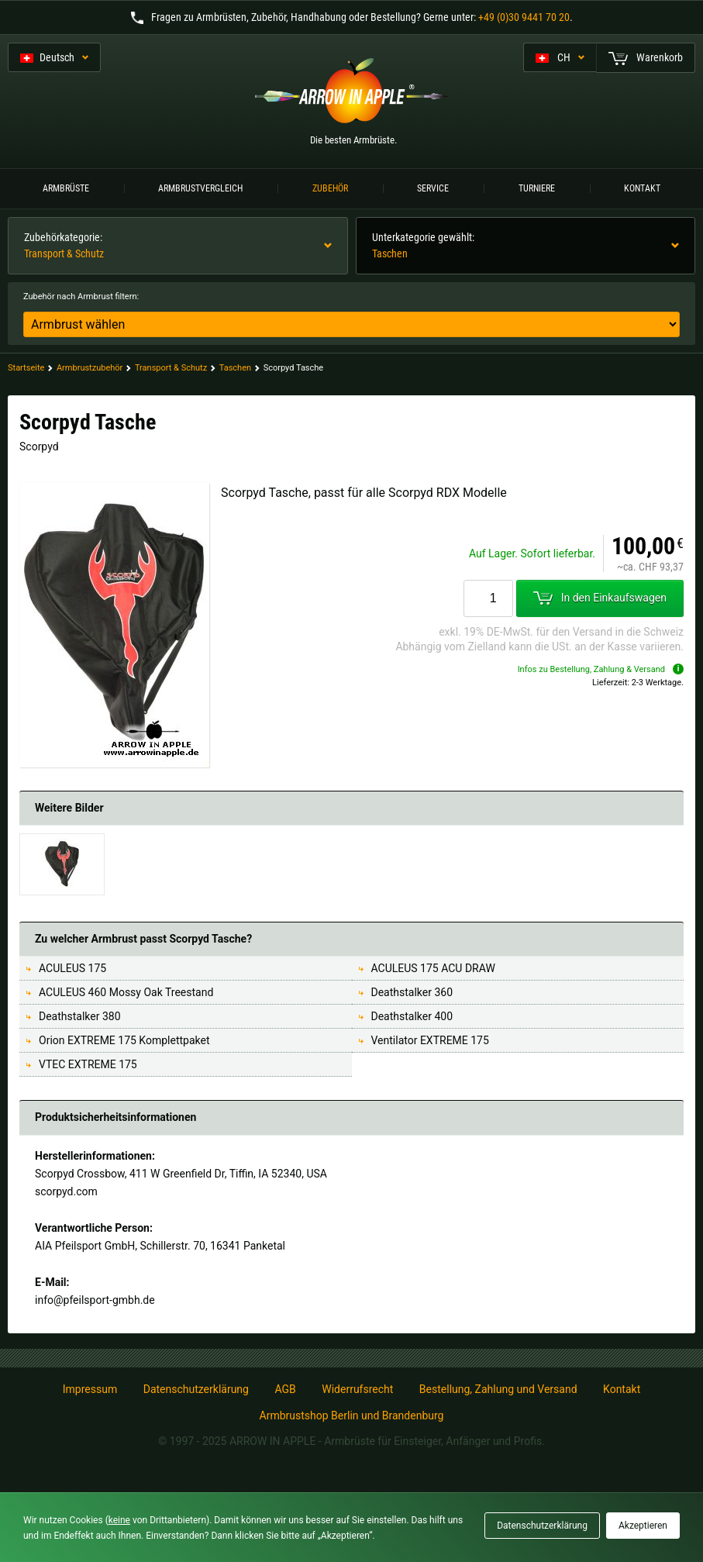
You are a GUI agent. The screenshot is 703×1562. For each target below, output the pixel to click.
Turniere (537, 188)
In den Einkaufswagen (600, 598)
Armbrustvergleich (200, 188)
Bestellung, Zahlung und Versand (498, 1389)
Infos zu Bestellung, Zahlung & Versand (601, 669)
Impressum (90, 1389)
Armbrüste (66, 188)
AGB (284, 1389)
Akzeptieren (643, 1525)
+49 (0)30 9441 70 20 (524, 17)
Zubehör (330, 188)
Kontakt (642, 188)
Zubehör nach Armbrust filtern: (81, 296)
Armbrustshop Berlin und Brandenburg (352, 1415)
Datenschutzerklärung (196, 1389)
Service (433, 188)
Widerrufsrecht (357, 1389)
